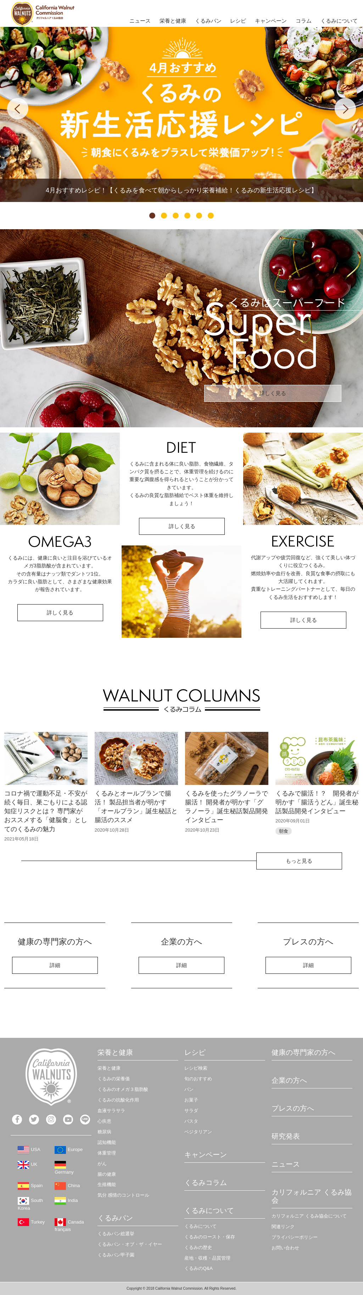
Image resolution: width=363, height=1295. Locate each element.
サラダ (191, 1110)
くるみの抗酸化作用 (118, 1100)
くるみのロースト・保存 (209, 1236)
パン (189, 1089)
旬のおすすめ (198, 1078)
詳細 (55, 965)
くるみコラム (205, 1182)
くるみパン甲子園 (115, 1255)
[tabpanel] (181, 114)
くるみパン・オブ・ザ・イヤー (129, 1244)
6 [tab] (211, 216)
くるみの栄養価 (113, 1078)
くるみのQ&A (198, 1268)
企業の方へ (289, 1080)
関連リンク (283, 1226)
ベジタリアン (198, 1131)
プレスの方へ (293, 1108)
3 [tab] (176, 216)
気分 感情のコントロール (123, 1195)
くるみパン (208, 21)
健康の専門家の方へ (303, 1052)
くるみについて (339, 21)
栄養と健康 (173, 21)
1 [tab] (152, 216)
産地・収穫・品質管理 (207, 1258)
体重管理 (106, 1153)
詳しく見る (272, 393)
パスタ (191, 1121)
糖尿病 (104, 1131)
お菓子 (191, 1100)
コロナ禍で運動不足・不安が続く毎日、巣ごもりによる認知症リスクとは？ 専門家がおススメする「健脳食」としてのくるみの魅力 (45, 811)
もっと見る (299, 861)
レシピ (238, 21)
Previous (17, 108)
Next (345, 108)
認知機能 (106, 1142)
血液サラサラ (111, 1110)
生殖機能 (106, 1184)
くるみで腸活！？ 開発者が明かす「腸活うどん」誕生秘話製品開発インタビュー (316, 802)
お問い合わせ (285, 1247)
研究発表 (286, 1136)
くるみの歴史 (198, 1247)
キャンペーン (271, 21)
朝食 (283, 831)
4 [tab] (187, 216)
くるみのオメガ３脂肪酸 (122, 1089)
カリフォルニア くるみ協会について (309, 1216)
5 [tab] (199, 216)
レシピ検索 (195, 1068)
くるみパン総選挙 (115, 1233)
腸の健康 (106, 1174)
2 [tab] (164, 216)
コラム (304, 21)
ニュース (140, 21)
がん (102, 1163)
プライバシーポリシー (295, 1237)
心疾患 (104, 1121)
